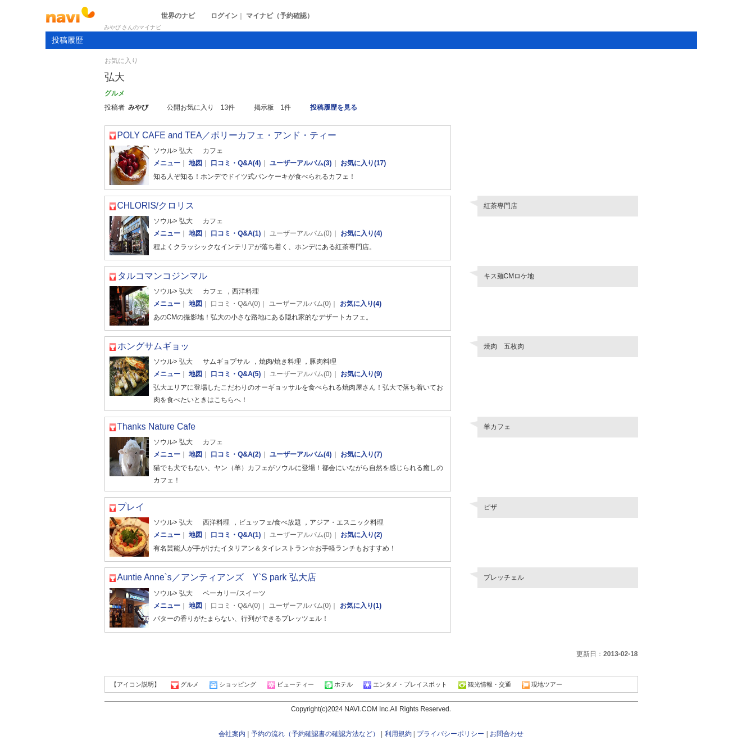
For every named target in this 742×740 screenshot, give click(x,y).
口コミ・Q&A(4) (236, 163)
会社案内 (231, 734)
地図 (195, 163)
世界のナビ (178, 16)
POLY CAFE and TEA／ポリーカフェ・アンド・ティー (227, 135)
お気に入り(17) (363, 163)
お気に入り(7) (361, 454)
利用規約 (398, 734)
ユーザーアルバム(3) (301, 163)
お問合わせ (507, 734)
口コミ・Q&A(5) (236, 374)
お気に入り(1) (361, 606)
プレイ (130, 507)
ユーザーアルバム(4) (301, 454)
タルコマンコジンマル (162, 276)
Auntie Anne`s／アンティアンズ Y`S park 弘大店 (216, 577)
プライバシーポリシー (450, 734)
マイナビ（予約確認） (279, 16)
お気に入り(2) (361, 535)
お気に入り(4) (361, 233)
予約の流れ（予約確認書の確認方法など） (315, 734)
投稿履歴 (67, 39)
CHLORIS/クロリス (156, 205)
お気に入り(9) (361, 374)
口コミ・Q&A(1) (236, 233)
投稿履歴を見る (333, 107)
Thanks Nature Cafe (156, 426)
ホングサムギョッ (153, 346)
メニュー (166, 163)
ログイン (224, 16)
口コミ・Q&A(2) (236, 454)
